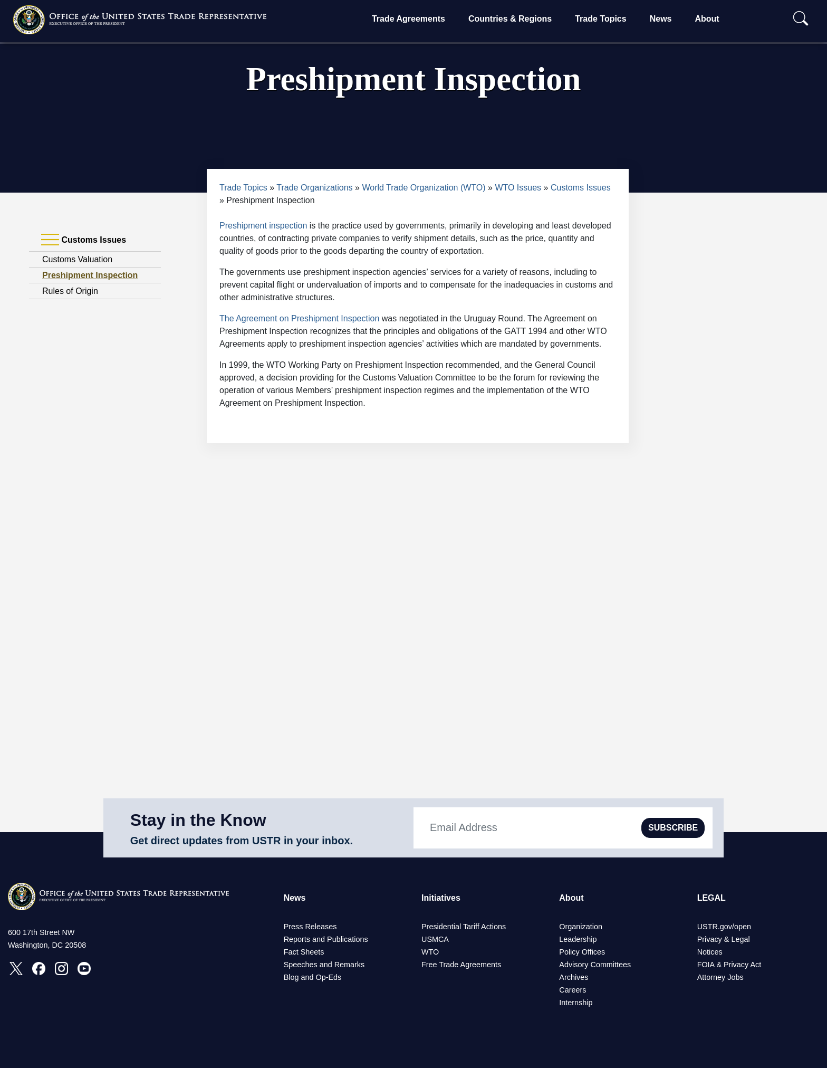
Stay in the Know (198, 819)
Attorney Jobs (720, 977)
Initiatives (440, 897)
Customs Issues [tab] (83, 240)
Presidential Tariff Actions (463, 926)
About (707, 18)
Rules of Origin (70, 291)
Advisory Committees (595, 964)
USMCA (435, 939)
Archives (573, 977)
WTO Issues (518, 187)
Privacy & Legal (723, 939)
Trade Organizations (314, 187)
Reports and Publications (326, 939)
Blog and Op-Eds (313, 977)
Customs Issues (581, 187)
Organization (580, 926)
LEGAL (711, 897)
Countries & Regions (510, 18)
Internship (575, 1002)
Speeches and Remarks (324, 964)
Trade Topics (601, 18)
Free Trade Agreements (461, 964)
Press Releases (310, 926)
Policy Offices (582, 952)
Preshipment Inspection (90, 275)
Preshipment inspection (263, 225)
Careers (572, 990)
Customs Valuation (77, 259)
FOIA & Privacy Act (729, 964)
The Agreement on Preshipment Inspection (299, 318)
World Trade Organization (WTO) (423, 187)
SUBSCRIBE (673, 827)
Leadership (578, 939)
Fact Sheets (304, 952)
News (661, 18)
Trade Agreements (408, 18)
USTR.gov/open (724, 926)
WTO (430, 952)
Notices (710, 952)
